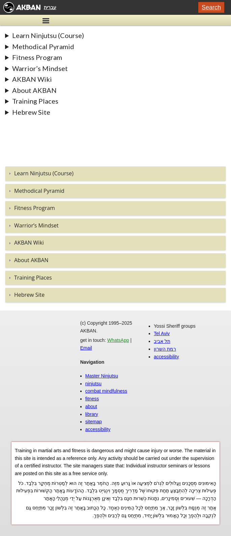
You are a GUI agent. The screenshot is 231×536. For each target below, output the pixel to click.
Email (86, 348)
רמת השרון (165, 349)
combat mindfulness (106, 391)
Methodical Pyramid (43, 46)
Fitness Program (37, 57)
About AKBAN (34, 90)
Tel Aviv (162, 333)
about (91, 406)
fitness (92, 398)
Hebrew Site (31, 112)
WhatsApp (118, 340)
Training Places (35, 101)
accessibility (98, 429)
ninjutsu (93, 383)
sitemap (93, 421)
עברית (50, 7)
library (91, 414)
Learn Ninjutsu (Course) (48, 35)
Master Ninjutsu (101, 376)
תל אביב (162, 341)
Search (211, 7)
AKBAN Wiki (32, 79)
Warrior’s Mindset (40, 68)
